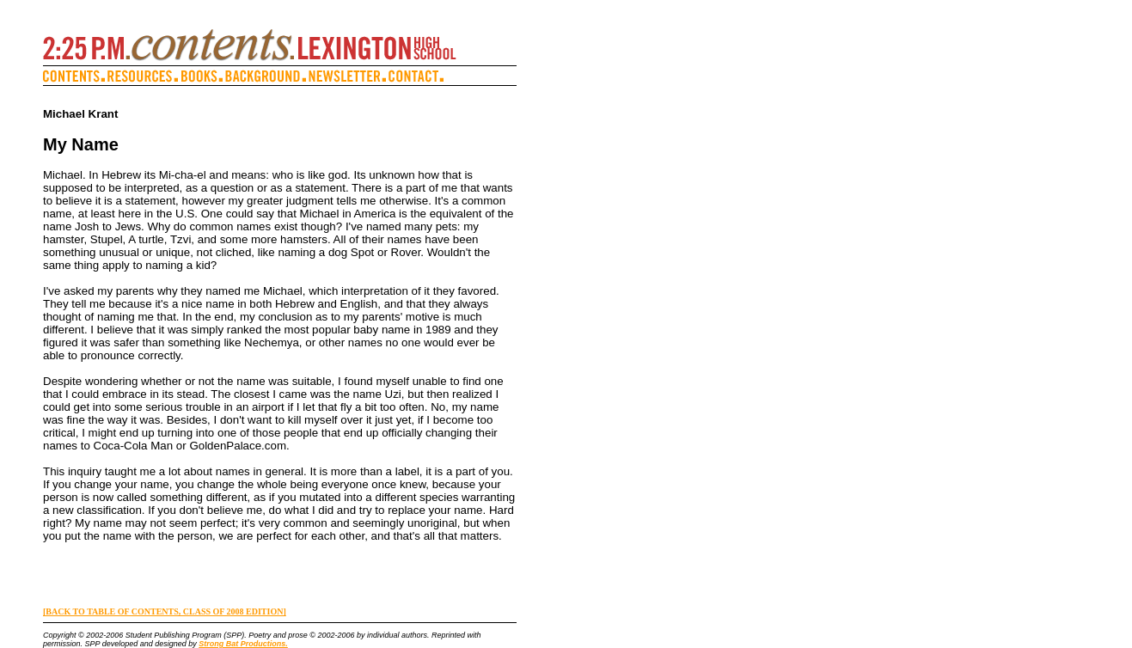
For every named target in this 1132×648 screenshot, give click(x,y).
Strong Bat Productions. (243, 643)
